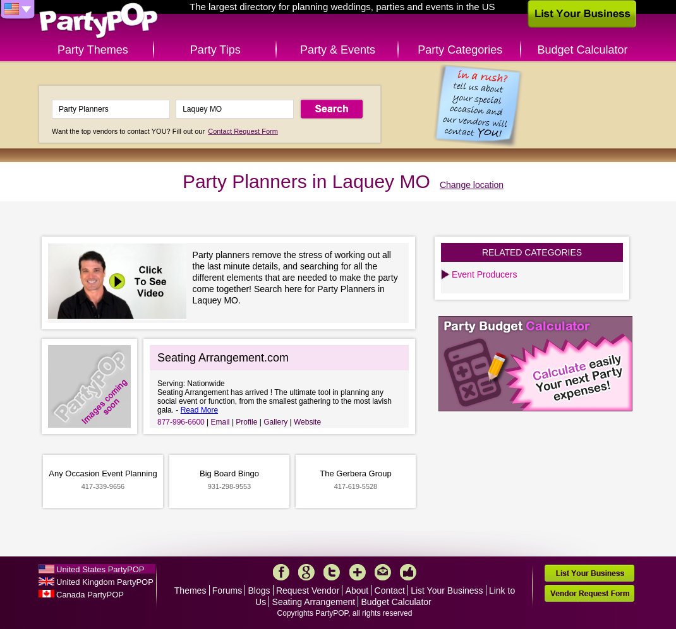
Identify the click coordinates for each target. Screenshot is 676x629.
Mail (383, 572)
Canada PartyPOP (90, 594)
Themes (190, 590)
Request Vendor (307, 590)
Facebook (281, 572)
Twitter (331, 572)
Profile (246, 422)
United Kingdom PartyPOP (105, 582)
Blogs (259, 590)
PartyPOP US (99, 21)
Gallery (275, 422)
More (357, 572)
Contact (390, 590)
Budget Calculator (583, 50)
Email (220, 422)
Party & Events (337, 50)
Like (408, 572)
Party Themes (92, 50)
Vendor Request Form (589, 593)
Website (307, 422)
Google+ (306, 572)
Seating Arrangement (314, 602)
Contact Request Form (243, 131)
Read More (199, 410)
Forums (227, 590)
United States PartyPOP (100, 569)
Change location (472, 185)
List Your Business (447, 590)
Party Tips (215, 50)
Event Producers (484, 274)
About (357, 590)
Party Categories (460, 50)
